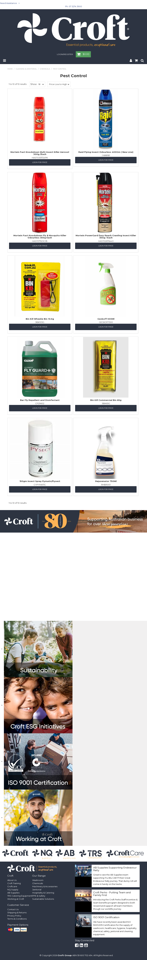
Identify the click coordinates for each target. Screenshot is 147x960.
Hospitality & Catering (43, 892)
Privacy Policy (14, 915)
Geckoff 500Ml (105, 319)
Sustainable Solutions (43, 899)
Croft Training (14, 883)
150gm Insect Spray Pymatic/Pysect (39, 481)
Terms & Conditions (17, 919)
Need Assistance (8, 3)
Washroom (37, 880)
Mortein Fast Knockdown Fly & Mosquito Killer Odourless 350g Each (39, 236)
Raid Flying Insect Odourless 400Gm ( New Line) (105, 152)
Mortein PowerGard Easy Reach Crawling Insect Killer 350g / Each (106, 236)
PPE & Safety (38, 896)
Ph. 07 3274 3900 (73, 6)
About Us (12, 880)
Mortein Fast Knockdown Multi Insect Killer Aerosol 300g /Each (39, 153)
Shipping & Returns (17, 912)
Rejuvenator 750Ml (106, 481)
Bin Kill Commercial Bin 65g (105, 400)
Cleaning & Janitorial (26, 69)
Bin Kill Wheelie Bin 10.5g (40, 319)
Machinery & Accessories (44, 886)
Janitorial (36, 889)
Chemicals (45, 69)
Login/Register (65, 54)
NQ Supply (12, 889)
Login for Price (39, 162)
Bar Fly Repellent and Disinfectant (40, 400)
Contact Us (13, 909)
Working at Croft (15, 899)
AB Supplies (13, 892)
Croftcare (12, 886)
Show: (33, 84)
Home (10, 69)
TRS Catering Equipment (19, 896)
